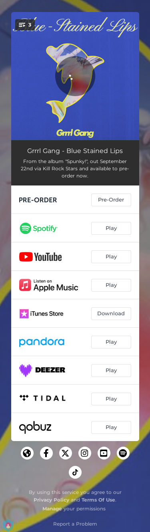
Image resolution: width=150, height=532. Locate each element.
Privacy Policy (51, 500)
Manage (52, 509)
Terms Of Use (98, 500)
